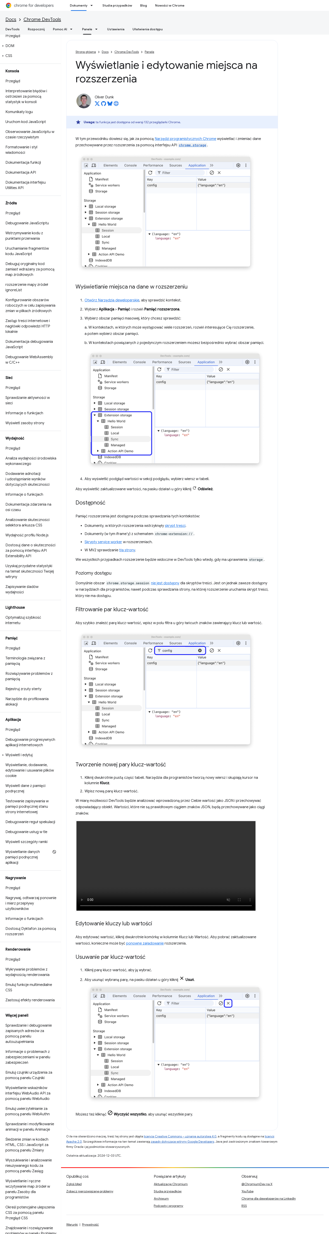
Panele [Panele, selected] (87, 29)
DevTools (12, 29)
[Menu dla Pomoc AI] (72, 29)
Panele (149, 52)
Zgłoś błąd (74, 1184)
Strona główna (86, 52)
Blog (143, 5)
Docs (10, 19)
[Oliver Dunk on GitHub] (103, 105)
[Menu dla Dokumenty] (93, 5)
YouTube (247, 1191)
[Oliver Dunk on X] (97, 105)
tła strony (127, 550)
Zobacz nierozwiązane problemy (89, 1191)
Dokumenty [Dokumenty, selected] (79, 5)
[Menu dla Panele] (97, 29)
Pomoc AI (60, 29)
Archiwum (161, 1198)
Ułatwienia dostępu (148, 29)
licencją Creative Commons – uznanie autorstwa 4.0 (180, 1136)
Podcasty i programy (168, 1206)
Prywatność (90, 1224)
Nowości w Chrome (170, 5)
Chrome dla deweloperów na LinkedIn (268, 1198)
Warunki (72, 1224)
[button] (29, 46)
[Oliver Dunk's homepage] (116, 105)
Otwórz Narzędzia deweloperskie (112, 300)
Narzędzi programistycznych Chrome (185, 139)
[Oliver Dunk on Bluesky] (109, 105)
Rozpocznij (36, 29)
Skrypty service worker (103, 542)
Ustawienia (115, 29)
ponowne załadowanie (145, 943)
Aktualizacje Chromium (171, 1184)
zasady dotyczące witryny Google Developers (182, 1142)
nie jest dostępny (165, 583)
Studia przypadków (117, 5)
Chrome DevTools (42, 19)
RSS (244, 1206)
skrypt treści (175, 525)
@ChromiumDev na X (256, 1184)
